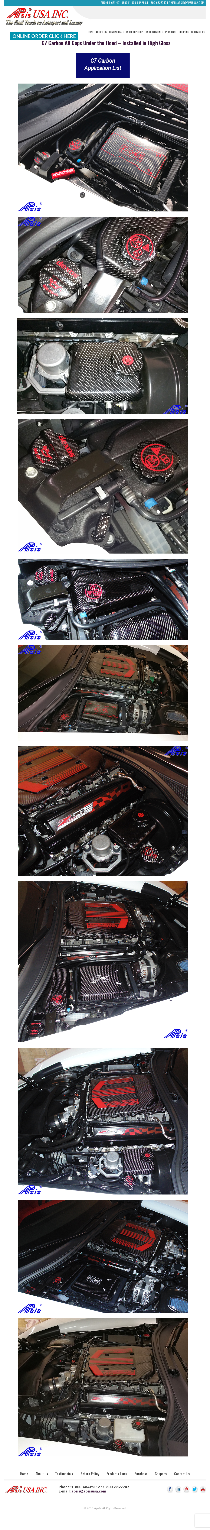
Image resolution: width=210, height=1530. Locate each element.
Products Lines (154, 32)
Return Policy (134, 32)
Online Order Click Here (44, 36)
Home (91, 32)
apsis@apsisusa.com (190, 2)
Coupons (184, 32)
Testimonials (116, 32)
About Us (101, 32)
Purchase (171, 32)
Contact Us (198, 32)
